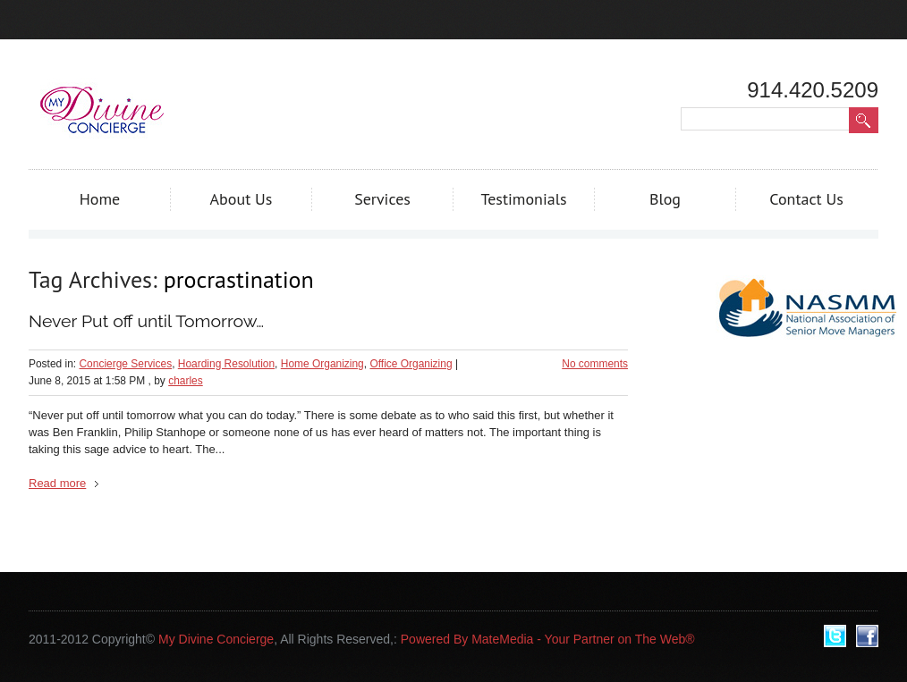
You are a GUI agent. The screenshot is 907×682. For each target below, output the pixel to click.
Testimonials (523, 199)
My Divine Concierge (216, 639)
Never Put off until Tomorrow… (146, 321)
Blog (665, 199)
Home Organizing (322, 364)
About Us (241, 199)
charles (185, 381)
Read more (57, 483)
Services (382, 199)
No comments (595, 364)
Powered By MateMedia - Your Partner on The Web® (548, 639)
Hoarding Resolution (226, 364)
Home (100, 199)
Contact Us (806, 199)
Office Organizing (410, 364)
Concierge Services (125, 364)
